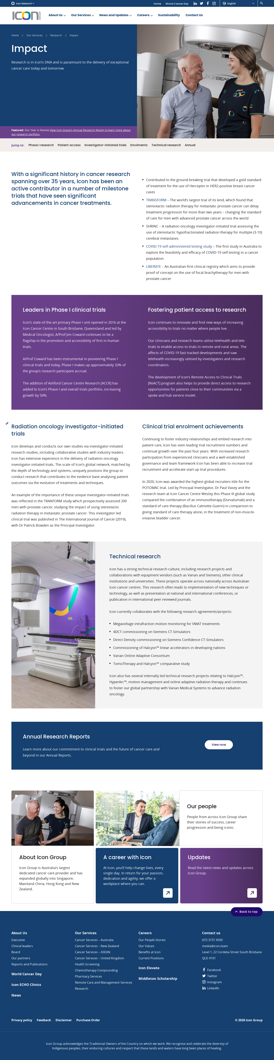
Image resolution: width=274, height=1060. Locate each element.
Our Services (83, 15)
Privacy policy (21, 1020)
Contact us (211, 933)
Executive (18, 940)
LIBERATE (153, 266)
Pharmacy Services (88, 976)
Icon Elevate (149, 968)
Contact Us (194, 15)
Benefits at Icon (150, 952)
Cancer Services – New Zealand (97, 946)
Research (56, 35)
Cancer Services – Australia (94, 940)
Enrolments (139, 145)
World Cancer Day (177, 4)
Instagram (212, 982)
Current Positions (151, 958)
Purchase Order (88, 1020)
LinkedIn (210, 988)
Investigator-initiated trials (105, 145)
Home (157, 4)
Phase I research (41, 145)
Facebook (211, 970)
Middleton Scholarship (158, 979)
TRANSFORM (156, 200)
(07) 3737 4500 (212, 940)
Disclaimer (64, 1020)
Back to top (246, 911)
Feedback (44, 1020)
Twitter (209, 976)
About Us (58, 15)
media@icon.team (215, 946)
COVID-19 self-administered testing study (179, 246)
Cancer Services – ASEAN (92, 952)
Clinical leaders (22, 946)
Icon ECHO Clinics (26, 985)
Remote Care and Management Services (103, 982)
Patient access (69, 145)
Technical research (166, 145)
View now (219, 744)
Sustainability (169, 15)
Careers (145, 15)
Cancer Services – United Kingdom (99, 958)
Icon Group (254, 1020)
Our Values (146, 946)
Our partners (20, 958)
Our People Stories (152, 940)
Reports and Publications (29, 964)
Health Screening (87, 964)
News (16, 995)
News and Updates (115, 15)
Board (15, 952)
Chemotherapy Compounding (96, 970)
